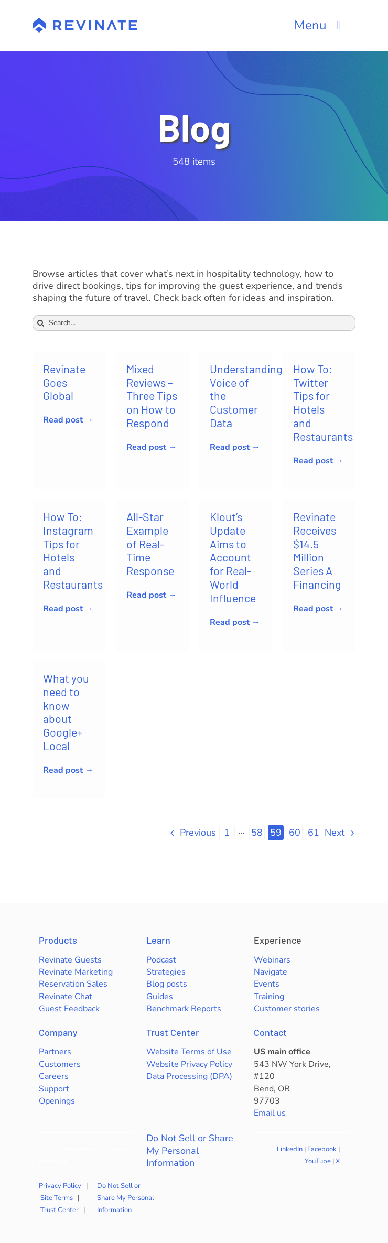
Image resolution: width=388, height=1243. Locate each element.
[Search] (40, 323)
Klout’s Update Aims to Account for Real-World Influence (233, 557)
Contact (270, 1032)
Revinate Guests (70, 960)
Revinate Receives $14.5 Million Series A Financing (317, 550)
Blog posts (166, 984)
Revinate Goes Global (64, 382)
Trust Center (172, 1032)
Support (54, 1089)
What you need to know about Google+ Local (66, 711)
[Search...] (194, 323)
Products (58, 940)
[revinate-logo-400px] (85, 22)
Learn (158, 940)
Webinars (272, 960)
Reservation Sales (73, 984)
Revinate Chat (65, 996)
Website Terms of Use (189, 1051)
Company (58, 1032)
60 (294, 832)
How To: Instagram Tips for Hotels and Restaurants (73, 550)
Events (266, 984)
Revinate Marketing (76, 972)
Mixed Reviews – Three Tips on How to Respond (151, 395)
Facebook (322, 1149)
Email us (270, 1113)
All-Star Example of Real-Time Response (150, 543)
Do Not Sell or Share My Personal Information (189, 1150)
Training (269, 996)
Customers (60, 1064)
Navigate (270, 972)
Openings (57, 1101)
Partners (55, 1051)
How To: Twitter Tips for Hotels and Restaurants (323, 402)
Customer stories (287, 1008)
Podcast (161, 960)
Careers (54, 1076)
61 (313, 832)
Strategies (166, 972)
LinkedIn (290, 1149)
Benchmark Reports (183, 1008)
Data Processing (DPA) (189, 1076)
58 (257, 832)
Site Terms (56, 1198)
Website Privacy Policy (189, 1064)
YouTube (318, 1161)
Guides (159, 996)
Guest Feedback (69, 1008)
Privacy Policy (60, 1186)
